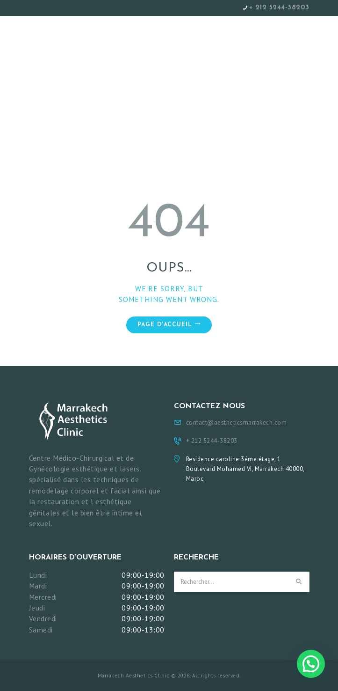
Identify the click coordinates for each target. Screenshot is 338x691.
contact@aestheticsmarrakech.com (236, 422)
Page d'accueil (164, 325)
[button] (311, 664)
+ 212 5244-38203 (279, 7)
